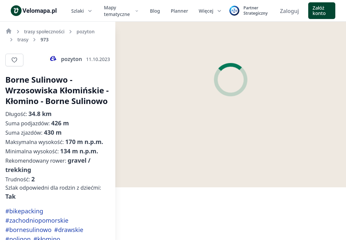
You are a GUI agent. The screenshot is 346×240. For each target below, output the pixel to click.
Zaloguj (289, 11)
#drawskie (68, 230)
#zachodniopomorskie (37, 220)
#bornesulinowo (28, 230)
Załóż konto (319, 10)
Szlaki (82, 11)
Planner (179, 11)
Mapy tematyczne (121, 10)
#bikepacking (24, 211)
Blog (155, 11)
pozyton (65, 59)
